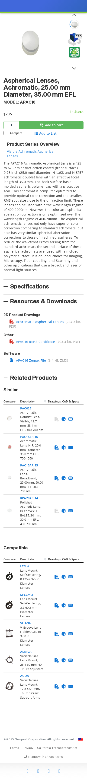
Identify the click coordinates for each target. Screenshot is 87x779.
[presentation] (43, 389)
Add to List (45, 133)
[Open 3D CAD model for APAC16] (74, 39)
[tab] (43, 219)
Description (27, 401)
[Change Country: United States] (80, 739)
